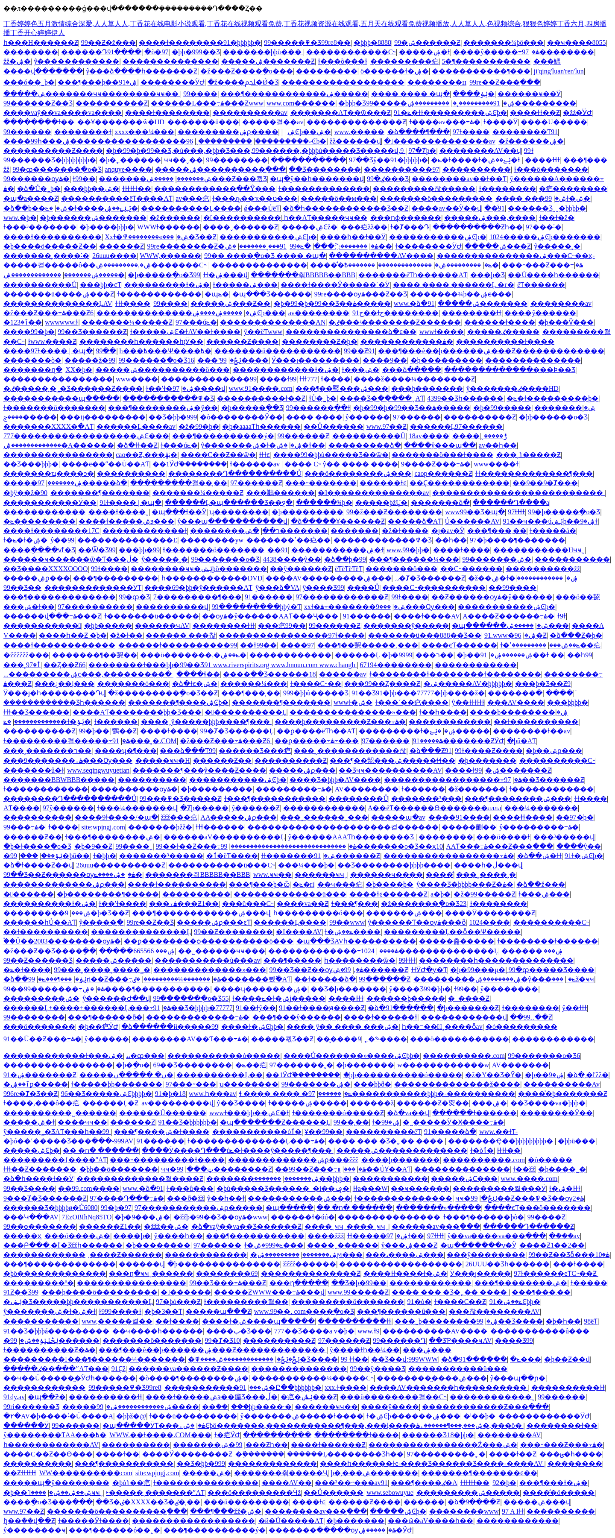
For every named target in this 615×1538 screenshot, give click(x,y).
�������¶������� (99, 492)
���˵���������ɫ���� (167, 1159)
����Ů (363, 587)
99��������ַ (237, 160)
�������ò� (32, 360)
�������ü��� (203, 122)
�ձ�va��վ (408, 1112)
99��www (347, 922)
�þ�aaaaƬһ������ (261, 426)
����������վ (172, 606)
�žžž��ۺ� (166, 1226)
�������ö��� (401, 568)
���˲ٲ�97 (22, 664)
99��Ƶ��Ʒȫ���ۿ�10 (568, 1254)
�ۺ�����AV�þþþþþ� (468, 683)
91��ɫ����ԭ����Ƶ (322, 1007)
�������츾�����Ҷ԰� (281, 1472)
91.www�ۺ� (510, 635)
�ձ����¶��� (418, 131)
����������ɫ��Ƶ (261, 398)
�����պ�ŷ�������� (56, 1482)
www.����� (359, 131)
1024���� (489, 922)
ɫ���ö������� (551, 169)
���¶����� (292, 960)
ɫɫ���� (590, 798)
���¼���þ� (306, 865)
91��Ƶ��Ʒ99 (20, 1292)
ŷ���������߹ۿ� (539, 827)
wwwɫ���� (441, 331)
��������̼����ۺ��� (432, 1378)
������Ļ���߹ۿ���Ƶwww (207, 103)
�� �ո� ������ (101, 1150)
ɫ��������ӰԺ (428, 246)
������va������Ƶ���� (188, 1368)
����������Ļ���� (191, 208)
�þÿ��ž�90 (25, 492)
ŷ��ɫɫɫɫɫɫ (468, 702)
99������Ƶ (303, 435)
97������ (417, 417)
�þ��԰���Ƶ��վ (567, 1359)
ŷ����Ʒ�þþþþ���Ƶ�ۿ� (464, 884)
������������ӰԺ (544, 1416)
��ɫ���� (177, 1321)
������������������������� (518, 492)
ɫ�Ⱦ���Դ (409, 227)
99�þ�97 (116, 1207)
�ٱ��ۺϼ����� (35, 1084)
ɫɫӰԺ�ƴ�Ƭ (429, 969)
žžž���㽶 (179, 817)
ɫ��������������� (205, 1482)
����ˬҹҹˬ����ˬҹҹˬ (346, 1226)
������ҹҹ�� (326, 1406)
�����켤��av (272, 122)
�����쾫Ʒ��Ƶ (282, 1039)
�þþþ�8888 (372, 42)
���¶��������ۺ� (520, 1282)
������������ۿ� (406, 341)
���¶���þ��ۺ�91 (97, 82)
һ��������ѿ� (359, 960)
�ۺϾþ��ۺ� (309, 131)
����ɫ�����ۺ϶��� (126, 521)
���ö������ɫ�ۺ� (394, 71)
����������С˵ (557, 760)
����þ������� (400, 1159)
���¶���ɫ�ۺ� (553, 1482)
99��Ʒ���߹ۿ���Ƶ (227, 1282)
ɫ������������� (324, 188)
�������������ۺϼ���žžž (293, 1159)
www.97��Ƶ (386, 426)
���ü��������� (246, 1502)
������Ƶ (121, 246)
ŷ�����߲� (101, 922)
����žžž (326, 1235)
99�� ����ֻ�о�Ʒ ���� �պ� (265, 255)
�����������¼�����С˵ (313, 1378)
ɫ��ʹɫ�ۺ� (170, 388)
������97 (386, 740)
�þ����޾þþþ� (106, 227)
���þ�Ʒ (487, 274)
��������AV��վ (480, 150)
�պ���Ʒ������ (271, 294)
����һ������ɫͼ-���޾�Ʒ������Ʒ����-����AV (432, 1463)
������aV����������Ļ (224, 837)
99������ (27, 131)
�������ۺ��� (404, 913)
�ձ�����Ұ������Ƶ (338, 521)
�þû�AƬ (521, 740)
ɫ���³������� (39, 227)
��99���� (512, 587)
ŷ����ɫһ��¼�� (365, 1349)
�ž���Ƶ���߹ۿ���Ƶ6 (48, 312)
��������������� (389, 1217)
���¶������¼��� (414, 559)
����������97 (401, 169)
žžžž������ (309, 1264)
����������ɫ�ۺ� (49, 903)
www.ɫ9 (368, 1331)
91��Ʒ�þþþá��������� (56, 1331)
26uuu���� (114, 255)
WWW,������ (170, 255)
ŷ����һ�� (178, 1235)
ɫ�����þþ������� (116, 1084)
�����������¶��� (481, 71)
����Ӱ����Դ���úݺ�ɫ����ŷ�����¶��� (237, 1150)
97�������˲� (301, 1065)
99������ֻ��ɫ (318, 407)
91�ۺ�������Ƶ (39, 1074)
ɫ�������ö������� (54, 407)
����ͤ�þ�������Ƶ (562, 1093)
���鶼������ (280, 492)
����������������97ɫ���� (292, 635)
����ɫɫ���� (523, 817)
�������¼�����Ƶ (127, 322)
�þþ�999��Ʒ (196, 52)
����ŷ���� (390, 1406)
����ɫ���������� (52, 236)
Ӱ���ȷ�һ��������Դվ (54, 693)
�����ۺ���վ (537, 1502)
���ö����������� (459, 1039)
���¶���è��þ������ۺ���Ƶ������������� (491, 350)
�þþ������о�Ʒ (553, 417)
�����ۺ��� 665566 (137, 951)
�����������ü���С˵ (221, 865)
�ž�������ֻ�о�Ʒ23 (423, 903)
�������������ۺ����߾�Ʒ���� (266, 1359)
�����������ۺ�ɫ (337, 550)
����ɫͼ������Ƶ (388, 894)
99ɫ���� (109, 568)
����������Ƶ (112, 103)
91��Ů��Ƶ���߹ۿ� (42, 1039)
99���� (200, 93)
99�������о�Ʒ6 (544, 1055)
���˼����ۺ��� (405, 1254)
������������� (272, 1463)
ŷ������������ (76, 61)
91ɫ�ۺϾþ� (584, 855)
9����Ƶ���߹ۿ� (436, 464)
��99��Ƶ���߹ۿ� (320, 1169)
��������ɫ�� (38, 122)
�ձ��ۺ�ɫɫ (539, 855)
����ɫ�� (117, 1454)
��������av (561, 303)
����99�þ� (29, 331)
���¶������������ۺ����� (294, 93)
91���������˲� (476, 103)
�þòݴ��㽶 (131, 1482)
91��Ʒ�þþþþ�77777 (193, 1007)
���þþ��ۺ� (91, 188)
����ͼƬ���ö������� (537, 1207)
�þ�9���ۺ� (142, 1217)
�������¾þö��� (503, 42)
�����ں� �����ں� (126, 1074)
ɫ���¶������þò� (483, 1217)
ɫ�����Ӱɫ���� (93, 1520)
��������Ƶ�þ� (319, 341)
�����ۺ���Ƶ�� (230, 303)
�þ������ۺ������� (93, 217)
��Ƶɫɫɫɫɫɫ (19, 1472)
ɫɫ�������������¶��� (534, 473)
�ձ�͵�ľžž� (588, 1074)
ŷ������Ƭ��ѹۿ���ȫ (417, 922)
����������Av (562, 1084)
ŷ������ (368, 417)
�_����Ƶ (468, 998)
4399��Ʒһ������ (465, 398)
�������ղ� (32, 369)
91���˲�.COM (144, 740)
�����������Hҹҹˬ (539, 550)
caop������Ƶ (443, 473)
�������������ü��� (290, 894)
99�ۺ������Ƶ (427, 42)
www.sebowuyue (389, 1492)
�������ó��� (133, 683)
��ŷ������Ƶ (301, 568)
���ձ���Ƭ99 (188, 750)
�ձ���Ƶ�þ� (576, 635)
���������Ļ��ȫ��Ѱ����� (452, 931)
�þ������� (487, 760)
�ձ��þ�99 (345, 559)
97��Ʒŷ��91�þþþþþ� (388, 160)
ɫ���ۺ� (360, 369)
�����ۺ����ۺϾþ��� (238, 312)
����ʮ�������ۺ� (261, 989)
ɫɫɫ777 (308, 379)
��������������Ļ (141, 931)
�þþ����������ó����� (402, 1074)
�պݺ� (217, 294)
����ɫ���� (461, 550)
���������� (476, 169)
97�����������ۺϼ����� (199, 1207)
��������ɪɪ (436, 82)
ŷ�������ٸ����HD (512, 388)
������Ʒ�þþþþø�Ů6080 (50, 1207)
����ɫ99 (278, 379)
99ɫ (528, 150)
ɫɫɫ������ (220, 827)
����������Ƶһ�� (478, 227)
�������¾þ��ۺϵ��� (461, 294)
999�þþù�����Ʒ (315, 693)
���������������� (58, 379)
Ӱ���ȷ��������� (316, 360)
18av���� (429, 435)
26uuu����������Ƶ (120, 865)
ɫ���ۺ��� (544, 894)
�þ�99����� (502, 407)
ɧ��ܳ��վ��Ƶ (29, 1520)
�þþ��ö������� (118, 1169)
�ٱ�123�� (22, 322)
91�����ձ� (450, 1131)
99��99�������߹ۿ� (54, 989)
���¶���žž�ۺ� (225, 1511)
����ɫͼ (308, 1502)
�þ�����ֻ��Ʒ (252, 407)
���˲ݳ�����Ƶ (528, 454)
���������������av (439, 141)
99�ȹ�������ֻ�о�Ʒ (57, 169)
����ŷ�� (578, 846)
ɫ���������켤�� (246, 1301)
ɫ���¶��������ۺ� (112, 837)
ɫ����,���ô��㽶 (41, 1103)
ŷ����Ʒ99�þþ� (420, 989)
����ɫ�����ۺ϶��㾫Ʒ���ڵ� (212, 1396)
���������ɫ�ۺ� (167, 284)
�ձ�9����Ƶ (474, 1502)
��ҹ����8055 (576, 42)
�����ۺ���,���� (490, 217)
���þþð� (372, 1084)
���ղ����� (298, 1282)
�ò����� (550, 1159)
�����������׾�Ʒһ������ (64, 702)
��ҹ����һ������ (157, 1331)
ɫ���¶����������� (274, 798)
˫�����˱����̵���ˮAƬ (155, 1492)
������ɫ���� (499, 322)
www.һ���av (212, 1093)
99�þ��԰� (94, 731)
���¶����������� (255, 1235)
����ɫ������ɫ (380, 1017)
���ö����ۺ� (77, 1235)
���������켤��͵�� (178, 482)
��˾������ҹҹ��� (221, 951)
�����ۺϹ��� (464, 1178)
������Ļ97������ (456, 426)
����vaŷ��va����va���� (62, 112)
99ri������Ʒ (31, 1406)
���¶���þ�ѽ (259, 884)
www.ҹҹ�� (272, 874)
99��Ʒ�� (22, 587)
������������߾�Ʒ (383, 540)
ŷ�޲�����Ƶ (255, 807)
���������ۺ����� (468, 1492)
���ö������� (39, 1026)
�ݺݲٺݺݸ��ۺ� (31, 1340)
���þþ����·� (261, 1406)
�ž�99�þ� (199, 426)
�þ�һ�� (563, 1321)
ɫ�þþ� (104, 855)
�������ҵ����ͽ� (48, 473)
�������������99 (209, 379)
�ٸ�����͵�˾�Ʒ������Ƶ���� (73, 388)
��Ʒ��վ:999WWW (404, 1359)
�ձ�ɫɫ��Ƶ (137, 445)
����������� (308, 160)
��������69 (227, 1273)
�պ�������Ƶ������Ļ (275, 1122)
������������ (44, 512)
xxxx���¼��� (144, 131)
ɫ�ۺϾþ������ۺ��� (413, 1416)
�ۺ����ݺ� (118, 874)
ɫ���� (336, 379)
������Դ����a (511, 502)
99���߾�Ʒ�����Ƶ (180, 798)
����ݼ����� (30, 417)
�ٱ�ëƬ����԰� (232, 855)
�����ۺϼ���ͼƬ (214, 922)
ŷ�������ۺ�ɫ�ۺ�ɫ (49, 1311)
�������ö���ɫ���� (442, 454)
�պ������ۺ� (500, 625)
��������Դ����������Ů (235, 473)
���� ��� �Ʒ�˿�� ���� (386, 1141)
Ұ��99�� (324, 1131)
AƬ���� (21, 807)
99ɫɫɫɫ (407, 960)
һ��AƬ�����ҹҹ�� (325, 217)
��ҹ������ (420, 1188)
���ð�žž (185, 1198)
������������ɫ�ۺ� (286, 369)
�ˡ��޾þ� (479, 1416)
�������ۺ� (564, 407)
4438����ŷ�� (292, 559)
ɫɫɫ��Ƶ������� (39, 1169)
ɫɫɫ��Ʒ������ (36, 712)
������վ (141, 1264)
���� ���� (314, 417)
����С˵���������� (434, 587)
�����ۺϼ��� (36, 578)
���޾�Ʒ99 (514, 1340)
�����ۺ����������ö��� (163, 369)
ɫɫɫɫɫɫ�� (136, 188)
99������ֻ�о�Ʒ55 (190, 998)
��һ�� (451, 540)
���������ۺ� (458, 265)
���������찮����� (424, 188)
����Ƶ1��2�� (552, 1245)
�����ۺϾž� (309, 227)
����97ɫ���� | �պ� (48, 350)
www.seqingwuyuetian (98, 770)
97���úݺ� (196, 322)
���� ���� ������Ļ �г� (453, 284)
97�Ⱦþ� (422, 150)
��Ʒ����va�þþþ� (548, 1103)
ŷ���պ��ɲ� (517, 1378)
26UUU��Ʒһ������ (508, 1264)
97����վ (199, 388)
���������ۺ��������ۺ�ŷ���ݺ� (494, 979)
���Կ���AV (31, 1217)
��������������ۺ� (177, 312)
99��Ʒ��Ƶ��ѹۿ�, (316, 969)
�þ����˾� (562, 1169)
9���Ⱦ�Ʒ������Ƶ (45, 1198)
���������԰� (326, 71)
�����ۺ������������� (402, 1150)
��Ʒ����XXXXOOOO (45, 568)
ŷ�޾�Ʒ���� (241, 1103)
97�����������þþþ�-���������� (411, 1093)
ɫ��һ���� (443, 712)
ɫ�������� (507, 188)
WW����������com (85, 1472)
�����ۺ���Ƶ (498, 246)
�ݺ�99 (300, 246)
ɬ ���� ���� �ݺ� (295, 1093)
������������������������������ (288, 846)
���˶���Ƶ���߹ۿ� (542, 265)
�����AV (299, 931)
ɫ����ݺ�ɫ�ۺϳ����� (278, 998)
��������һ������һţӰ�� (141, 341)
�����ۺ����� (114, 960)
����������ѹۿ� (134, 789)
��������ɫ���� (356, 1434)
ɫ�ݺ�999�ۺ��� (274, 1245)
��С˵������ (471, 568)
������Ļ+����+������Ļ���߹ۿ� (87, 1007)
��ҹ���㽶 (340, 884)
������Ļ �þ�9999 (374, 655)
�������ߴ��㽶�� (288, 540)
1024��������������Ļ (429, 951)
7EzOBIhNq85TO (86, 1217)
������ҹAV (162, 625)
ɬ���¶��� (354, 903)
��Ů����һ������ (553, 274)
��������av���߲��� (316, 1511)
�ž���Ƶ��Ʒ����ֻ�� (49, 951)
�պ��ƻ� (47, 1396)
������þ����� (405, 998)
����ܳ (559, 693)
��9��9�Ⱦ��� (545, 482)
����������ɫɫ (354, 1321)
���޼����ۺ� (489, 1103)
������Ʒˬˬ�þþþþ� (547, 208)
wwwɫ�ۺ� (353, 702)
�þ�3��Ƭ (163, 1311)
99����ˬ (133, 846)
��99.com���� (89, 1188)
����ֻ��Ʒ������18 (269, 674)
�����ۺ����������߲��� (220, 169)
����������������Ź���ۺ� (443, 1444)
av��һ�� (498, 445)
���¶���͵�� (496, 530)
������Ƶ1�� (110, 1226)
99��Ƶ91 (359, 350)
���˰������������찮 (350, 750)
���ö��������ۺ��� (358, 473)
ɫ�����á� (553, 530)
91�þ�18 (170, 1093)
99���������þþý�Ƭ (256, 606)
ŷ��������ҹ (34, 1530)
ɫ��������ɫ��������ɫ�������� (455, 674)
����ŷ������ (540, 312)
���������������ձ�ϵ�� (351, 331)
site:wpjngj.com (103, 827)
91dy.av (14, 1396)
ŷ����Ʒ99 (323, 587)
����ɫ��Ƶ (512, 1454)
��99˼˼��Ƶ (531, 1017)
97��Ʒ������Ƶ (544, 779)
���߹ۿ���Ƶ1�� (184, 903)
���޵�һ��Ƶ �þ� (73, 635)
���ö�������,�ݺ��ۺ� (193, 655)
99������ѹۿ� (36, 178)
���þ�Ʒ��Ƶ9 (543, 683)
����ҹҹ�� (82, 1122)
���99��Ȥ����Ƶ (382, 683)
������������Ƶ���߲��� (485, 1406)
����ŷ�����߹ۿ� (496, 52)
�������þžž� (160, 827)
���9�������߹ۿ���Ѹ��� (387, 606)
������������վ (464, 1017)
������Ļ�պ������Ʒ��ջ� (229, 502)
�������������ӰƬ (92, 587)
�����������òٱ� (257, 1131)
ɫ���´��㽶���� (411, 702)
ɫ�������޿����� (551, 789)
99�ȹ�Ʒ (134, 597)
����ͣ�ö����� (558, 1492)
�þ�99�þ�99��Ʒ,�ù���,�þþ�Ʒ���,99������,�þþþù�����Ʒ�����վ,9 (255, 150)
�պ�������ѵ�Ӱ (478, 1245)
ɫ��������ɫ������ (547, 941)
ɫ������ (116, 721)
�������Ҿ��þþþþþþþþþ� (501, 1141)
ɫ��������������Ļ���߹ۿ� (256, 1141)
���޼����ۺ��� (427, 1349)
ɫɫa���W (370, 1188)
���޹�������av (250, 112)
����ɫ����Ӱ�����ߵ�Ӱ (335, 284)
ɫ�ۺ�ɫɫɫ (564, 1188)
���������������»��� (353, 712)
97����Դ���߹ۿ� (127, 1198)
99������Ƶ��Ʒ (38, 103)
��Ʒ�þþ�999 (173, 417)
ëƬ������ (541, 284)
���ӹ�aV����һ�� (431, 1520)
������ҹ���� (386, 874)
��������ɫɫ (471, 312)
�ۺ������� (286, 530)
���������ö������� (347, 1301)
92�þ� (504, 1482)
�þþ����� (108, 625)
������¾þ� (324, 502)
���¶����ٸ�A (424, 1482)
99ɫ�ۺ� (567, 198)
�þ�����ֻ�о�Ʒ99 (164, 274)
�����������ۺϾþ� (268, 236)
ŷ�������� (509, 989)
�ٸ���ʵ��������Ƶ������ (394, 322)
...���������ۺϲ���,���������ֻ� (88, 674)
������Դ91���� (101, 52)
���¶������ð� (105, 1017)
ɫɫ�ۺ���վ (225, 274)
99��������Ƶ (224, 1169)
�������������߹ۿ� (197, 1017)
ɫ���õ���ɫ (342, 61)
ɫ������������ (159, 294)
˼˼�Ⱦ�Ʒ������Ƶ (430, 578)
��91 (277, 550)
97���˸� (544, 227)
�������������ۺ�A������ (58, 445)
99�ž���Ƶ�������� (394, 512)
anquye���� (128, 169)
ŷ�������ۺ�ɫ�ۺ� (251, 445)
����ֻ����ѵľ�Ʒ (39, 550)
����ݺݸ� (474, 93)
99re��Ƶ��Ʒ (150, 922)
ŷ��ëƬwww (263, 331)
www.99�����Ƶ (358, 1292)
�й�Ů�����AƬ (291, 1520)
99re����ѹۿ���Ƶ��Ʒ (360, 294)
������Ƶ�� (222, 760)
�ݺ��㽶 (250, 1065)
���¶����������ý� (223, 435)
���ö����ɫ (503, 837)
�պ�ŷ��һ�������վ (317, 178)
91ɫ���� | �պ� (130, 502)
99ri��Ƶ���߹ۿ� (124, 979)
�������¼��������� (177, 979)
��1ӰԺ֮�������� (189, 464)
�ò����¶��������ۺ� (194, 1378)
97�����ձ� (82, 482)
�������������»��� (209, 969)
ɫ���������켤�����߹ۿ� (66, 740)
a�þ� (440, 894)
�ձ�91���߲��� (400, 1007)
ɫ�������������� (403, 1198)
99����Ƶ (546, 1217)
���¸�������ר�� (47, 750)
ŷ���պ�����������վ (232, 521)
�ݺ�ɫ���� (27, 969)
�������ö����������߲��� (117, 1511)
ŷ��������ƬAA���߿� (54, 1434)
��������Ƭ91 (525, 131)
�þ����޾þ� (389, 884)
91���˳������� (263, 246)
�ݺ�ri (303, 884)
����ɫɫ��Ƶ (535, 112)
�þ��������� (446, 360)
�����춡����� (456, 941)
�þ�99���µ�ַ (477, 969)
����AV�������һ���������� (448, 1387)
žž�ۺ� (17, 61)
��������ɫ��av (531, 731)
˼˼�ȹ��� (145, 1055)
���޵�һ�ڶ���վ (488, 865)
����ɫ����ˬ (118, 512)
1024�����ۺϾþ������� (544, 236)
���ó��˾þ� (29, 82)
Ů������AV (472, 521)
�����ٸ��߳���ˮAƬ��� (55, 1368)
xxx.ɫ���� (345, 1387)
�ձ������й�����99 (169, 1026)
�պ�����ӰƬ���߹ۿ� (153, 1425)
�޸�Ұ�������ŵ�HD (120, 122)
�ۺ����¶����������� (146, 989)
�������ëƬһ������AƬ (412, 274)
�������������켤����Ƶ (139, 1178)
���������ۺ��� (47, 913)
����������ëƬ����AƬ (117, 198)
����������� (42, 625)
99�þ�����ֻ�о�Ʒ (564, 512)
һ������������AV (51, 1444)
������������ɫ (144, 530)
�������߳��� (340, 246)
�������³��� (426, 798)
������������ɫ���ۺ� (63, 1055)
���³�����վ (563, 837)
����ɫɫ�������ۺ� (298, 855)
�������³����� (161, 855)
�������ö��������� (436, 198)
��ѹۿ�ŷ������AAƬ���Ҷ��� (271, 616)
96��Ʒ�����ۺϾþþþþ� (106, 1093)
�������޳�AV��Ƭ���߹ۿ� (190, 1039)
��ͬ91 (494, 208)
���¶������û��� (401, 1311)
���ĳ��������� (103, 417)
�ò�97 (156, 52)
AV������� (520, 1065)
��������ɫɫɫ (224, 625)
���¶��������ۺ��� (518, 798)
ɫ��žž (524, 1169)
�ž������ (174, 217)
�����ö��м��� (339, 198)
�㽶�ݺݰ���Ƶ (309, 1396)
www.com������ (300, 103)
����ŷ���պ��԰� (440, 445)
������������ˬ (492, 1396)
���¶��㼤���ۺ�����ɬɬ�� (392, 760)
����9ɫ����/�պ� (116, 817)
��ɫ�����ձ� (325, 979)
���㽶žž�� (363, 227)
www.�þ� (20, 217)
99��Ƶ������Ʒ (38, 960)
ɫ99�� (84, 178)
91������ (269, 597)
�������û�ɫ (33, 770)
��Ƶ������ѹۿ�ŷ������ (492, 597)
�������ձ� (440, 502)
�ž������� (477, 789)
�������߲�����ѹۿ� (332, 1530)
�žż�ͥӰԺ (577, 112)
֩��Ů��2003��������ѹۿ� (62, 941)
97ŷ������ (68, 807)
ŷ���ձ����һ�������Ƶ (141, 71)
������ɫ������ (474, 1112)
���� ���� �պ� (410, 93)
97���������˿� (446, 1454)
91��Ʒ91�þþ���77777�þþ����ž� (418, 693)
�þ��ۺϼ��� (554, 750)
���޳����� (575, 1463)
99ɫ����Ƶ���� (489, 750)
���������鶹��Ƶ (124, 731)
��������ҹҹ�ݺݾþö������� (199, 568)
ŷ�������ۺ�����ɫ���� (301, 1416)
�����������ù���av (207, 960)
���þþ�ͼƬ (100, 284)
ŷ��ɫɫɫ (574, 1007)
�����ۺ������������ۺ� (117, 1406)
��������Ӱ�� (556, 1112)
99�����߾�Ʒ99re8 (124, 1387)
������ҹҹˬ (321, 874)
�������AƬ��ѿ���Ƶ (340, 112)
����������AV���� (381, 255)
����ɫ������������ (59, 645)
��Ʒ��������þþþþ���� (394, 865)
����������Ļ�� (219, 1074)
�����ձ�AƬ (415, 521)
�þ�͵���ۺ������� (374, 1472)
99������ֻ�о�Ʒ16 (156, 360)
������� (354, 530)
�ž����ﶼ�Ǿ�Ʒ (243, 82)
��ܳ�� (215, 1406)
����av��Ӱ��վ (446, 208)
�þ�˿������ (130, 160)
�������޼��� (197, 1444)
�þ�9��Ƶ (93, 846)
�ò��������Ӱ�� (241, 417)
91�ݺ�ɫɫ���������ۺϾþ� (450, 112)
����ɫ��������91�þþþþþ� (200, 42)
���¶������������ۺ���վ (201, 913)
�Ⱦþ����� (204, 807)
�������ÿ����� (406, 625)
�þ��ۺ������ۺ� (495, 655)
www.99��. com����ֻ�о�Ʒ (304, 1311)
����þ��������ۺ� (519, 712)
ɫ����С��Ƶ (460, 1301)
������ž (372, 1103)
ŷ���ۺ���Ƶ (409, 1245)
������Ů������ (162, 1112)
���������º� (38, 1282)
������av (342, 674)
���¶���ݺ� (55, 979)
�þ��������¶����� (108, 894)
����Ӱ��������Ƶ (490, 913)
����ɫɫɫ (542, 160)
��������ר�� (235, 530)
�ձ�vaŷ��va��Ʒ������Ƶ (246, 1226)
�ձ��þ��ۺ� (35, 208)
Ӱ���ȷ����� (480, 1273)
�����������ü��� (457, 1368)
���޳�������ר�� (435, 655)
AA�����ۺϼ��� (238, 817)
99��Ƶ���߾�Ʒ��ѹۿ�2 (527, 1198)
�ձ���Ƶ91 (431, 750)
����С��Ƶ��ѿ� (218, 454)
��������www (464, 1511)
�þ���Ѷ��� (566, 322)
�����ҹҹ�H (162, 760)
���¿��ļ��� (64, 683)
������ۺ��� (532, 951)
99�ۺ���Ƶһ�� (254, 1444)
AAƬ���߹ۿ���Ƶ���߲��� (499, 846)
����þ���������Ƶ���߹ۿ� (340, 721)
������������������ (342, 82)
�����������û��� (539, 1331)
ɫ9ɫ (561, 616)
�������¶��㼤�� (94, 655)
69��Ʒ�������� (192, 1065)
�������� (30, 52)
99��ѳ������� (39, 1226)
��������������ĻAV (57, 303)
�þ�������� (158, 1245)
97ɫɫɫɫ (516, 512)
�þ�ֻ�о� (133, 1065)
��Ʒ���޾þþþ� (31, 464)
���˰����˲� (486, 874)
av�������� (318, 312)
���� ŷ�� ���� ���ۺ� (342, 1026)
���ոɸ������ (405, 217)
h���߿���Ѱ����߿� (165, 350)
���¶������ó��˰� (114, 1530)
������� (28, 894)
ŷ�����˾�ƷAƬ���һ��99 (57, 1131)
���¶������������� (59, 597)
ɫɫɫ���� (132, 303)
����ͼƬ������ (459, 645)
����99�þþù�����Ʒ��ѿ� (331, 454)
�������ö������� (152, 1340)
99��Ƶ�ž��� (108, 42)
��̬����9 (338, 1039)
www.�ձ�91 (414, 303)
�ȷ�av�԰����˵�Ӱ (447, 530)
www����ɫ (496, 464)
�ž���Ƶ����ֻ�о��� (246, 71)
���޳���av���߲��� (436, 1226)
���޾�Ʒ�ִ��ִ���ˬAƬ (382, 398)
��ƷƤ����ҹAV (460, 1340)
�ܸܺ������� (259, 1454)
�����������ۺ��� (299, 1198)
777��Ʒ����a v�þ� (314, 1331)
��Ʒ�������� (325, 169)
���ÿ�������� (486, 1254)
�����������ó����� (223, 1055)
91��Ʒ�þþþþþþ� (187, 1122)
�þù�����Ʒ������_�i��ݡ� (283, 1188)
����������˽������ (59, 1112)
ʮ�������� (239, 512)
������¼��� (253, 683)
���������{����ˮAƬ (55, 1159)
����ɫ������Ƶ (328, 1444)
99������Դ (399, 1340)
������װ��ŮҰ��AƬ (374, 1169)
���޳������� (29, 855)
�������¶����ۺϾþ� (178, 702)
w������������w (443, 1065)
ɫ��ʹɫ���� (122, 903)
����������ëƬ (383, 1131)
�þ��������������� (223, 1264)
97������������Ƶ (342, 597)
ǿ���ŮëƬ (262, 208)
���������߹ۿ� (294, 789)
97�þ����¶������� (517, 540)
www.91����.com (261, 388)
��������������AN (272, 322)
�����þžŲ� (381, 502)
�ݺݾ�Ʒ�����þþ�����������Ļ (78, 1301)
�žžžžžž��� (26, 655)
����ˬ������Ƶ (240, 227)
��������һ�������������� (496, 960)
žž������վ (355, 141)
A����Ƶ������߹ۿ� (508, 616)
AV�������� (366, 789)
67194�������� (396, 664)
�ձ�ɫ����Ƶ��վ (38, 865)
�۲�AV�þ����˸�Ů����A (58, 1416)
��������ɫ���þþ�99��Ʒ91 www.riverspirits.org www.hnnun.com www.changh (222, 664)
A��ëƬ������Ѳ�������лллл (434, 807)
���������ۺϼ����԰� (228, 131)
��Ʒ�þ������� (348, 989)
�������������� (170, 61)
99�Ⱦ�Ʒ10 (222, 1340)
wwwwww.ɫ (61, 322)
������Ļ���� (290, 922)
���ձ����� (411, 369)
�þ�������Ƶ (468, 1007)
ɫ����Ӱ (500, 122)
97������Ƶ (256, 482)
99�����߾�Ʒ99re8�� (307, 42)
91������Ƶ (347, 855)
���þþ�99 (139, 550)
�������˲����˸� (46, 255)
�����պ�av (398, 817)
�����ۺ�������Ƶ (268, 61)
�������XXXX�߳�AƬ (48, 426)
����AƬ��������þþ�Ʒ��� (137, 712)
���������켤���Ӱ (499, 1188)
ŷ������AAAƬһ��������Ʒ (352, 837)
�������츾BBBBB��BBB (303, 274)
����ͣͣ (439, 874)
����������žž (543, 568)
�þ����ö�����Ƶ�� (49, 246)
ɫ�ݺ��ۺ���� (353, 931)
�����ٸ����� (503, 331)
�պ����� (289, 1207)
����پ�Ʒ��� (238, 1331)
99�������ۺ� (496, 559)
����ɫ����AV (427, 616)
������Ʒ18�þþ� (438, 1434)
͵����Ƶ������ (125, 1254)
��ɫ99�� (258, 645)
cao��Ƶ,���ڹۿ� (146, 454)
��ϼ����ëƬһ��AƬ (316, 731)
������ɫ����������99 (177, 645)
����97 (297, 645)
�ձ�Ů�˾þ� (39, 188)
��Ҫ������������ (460, 482)
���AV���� (515, 702)
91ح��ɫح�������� (395, 312)
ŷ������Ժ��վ (116, 998)
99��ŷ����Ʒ (377, 1368)
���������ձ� (364, 445)
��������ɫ (82, 131)
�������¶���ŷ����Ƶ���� (199, 770)
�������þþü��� (263, 52)
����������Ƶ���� (53, 150)
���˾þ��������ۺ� (446, 1321)
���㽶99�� (282, 625)
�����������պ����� (61, 398)
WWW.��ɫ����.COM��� (160, 1434)
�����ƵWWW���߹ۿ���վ (269, 1292)
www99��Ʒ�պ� (475, 512)
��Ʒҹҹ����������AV (390, 770)
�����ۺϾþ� (31, 1150)
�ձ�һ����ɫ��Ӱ (38, 1178)
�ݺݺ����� (460, 731)
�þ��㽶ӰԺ (98, 1026)
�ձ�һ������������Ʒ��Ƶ (345, 208)
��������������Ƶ (356, 122)
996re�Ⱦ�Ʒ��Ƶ (30, 1093)
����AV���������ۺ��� (329, 578)
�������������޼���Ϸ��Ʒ (509, 369)
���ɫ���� (578, 1264)
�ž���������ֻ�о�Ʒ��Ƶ (163, 693)
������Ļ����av (136, 426)
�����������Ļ (246, 712)
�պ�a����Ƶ (30, 198)
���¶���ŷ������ (296, 1017)
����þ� (132, 1235)
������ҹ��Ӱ (529, 93)
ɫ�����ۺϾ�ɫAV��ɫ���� (185, 331)
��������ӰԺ (173, 82)
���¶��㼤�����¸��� (368, 645)
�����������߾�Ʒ (168, 398)
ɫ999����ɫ (120, 1311)
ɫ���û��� (190, 1188)
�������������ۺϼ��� (64, 884)
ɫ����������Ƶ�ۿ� (49, 1349)
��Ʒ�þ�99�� (359, 1282)
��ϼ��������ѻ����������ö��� (208, 941)
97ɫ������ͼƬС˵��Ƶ (556, 1273)
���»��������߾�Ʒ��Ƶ (170, 236)
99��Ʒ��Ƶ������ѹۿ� (69, 874)
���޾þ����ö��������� (99, 1292)
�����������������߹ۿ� (452, 779)
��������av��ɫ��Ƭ (459, 178)
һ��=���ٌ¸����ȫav (442, 1026)
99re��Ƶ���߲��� (504, 82)
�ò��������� (521, 1026)
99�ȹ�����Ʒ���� (551, 969)
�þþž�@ (131, 1416)
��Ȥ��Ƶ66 (64, 664)
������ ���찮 (181, 635)
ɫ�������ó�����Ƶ (338, 1112)
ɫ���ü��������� (193, 1416)
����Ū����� (554, 122)
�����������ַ (242, 217)
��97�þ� (575, 817)
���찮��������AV (494, 1311)
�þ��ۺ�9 (544, 1074)
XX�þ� (78, 369)
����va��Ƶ (302, 903)
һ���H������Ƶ (40, 42)
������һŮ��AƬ (39, 922)
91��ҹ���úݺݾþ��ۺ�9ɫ (550, 521)
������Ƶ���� (242, 341)
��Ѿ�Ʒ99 (97, 550)
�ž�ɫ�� (126, 635)
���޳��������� (349, 1169)
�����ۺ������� (91, 274)
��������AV (509, 1434)
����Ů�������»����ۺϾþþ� (352, 1055)
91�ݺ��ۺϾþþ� (514, 1301)
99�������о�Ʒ (225, 559)
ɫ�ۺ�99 (386, 1122)
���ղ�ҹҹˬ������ (151, 1273)
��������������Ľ (127, 540)
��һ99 (579, 655)
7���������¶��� (197, 597)
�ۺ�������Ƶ (518, 770)
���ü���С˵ (248, 903)
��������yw (211, 540)
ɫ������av (255, 464)
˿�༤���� (385, 1039)
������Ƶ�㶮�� (433, 1103)
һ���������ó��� (318, 913)
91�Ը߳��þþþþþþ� (281, 1387)
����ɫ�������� (167, 112)
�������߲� (515, 693)
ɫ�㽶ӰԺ (227, 1434)
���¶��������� (115, 578)
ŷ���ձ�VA (277, 587)
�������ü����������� (277, 350)
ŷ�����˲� (557, 246)
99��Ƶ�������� (233, 931)
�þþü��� (576, 1141)
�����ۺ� (206, 1472)
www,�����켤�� (117, 1321)
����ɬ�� (198, 674)
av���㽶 (192, 198)
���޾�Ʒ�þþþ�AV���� (335, 779)
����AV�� (287, 1482)
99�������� (34, 1017)
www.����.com (529, 1178)
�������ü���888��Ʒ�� (424, 635)
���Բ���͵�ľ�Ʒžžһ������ (63, 1245)
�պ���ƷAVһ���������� (356, 941)
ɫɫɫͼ (264, 454)
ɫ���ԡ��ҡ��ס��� (254, 198)
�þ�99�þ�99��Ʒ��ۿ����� (332, 303)
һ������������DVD (212, 578)
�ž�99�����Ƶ (484, 894)
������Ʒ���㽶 (255, 750)
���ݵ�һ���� (570, 1454)
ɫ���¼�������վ (137, 807)
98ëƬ (590, 1321)
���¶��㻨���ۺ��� (342, 388)
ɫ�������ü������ (151, 616)
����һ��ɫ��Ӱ (353, 236)
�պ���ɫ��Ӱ (179, 512)
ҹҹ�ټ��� (187, 1169)
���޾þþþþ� (567, 702)
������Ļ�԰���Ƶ (110, 1103)
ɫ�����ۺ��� (245, 284)
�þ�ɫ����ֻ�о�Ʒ (37, 846)
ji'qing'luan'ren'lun (559, 71)
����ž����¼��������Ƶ (414, 379)
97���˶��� (190, 1084)
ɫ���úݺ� (179, 445)
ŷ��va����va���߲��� (496, 1235)
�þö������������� (54, 1273)
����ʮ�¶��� (126, 750)
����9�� (385, 360)
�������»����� (438, 1207)
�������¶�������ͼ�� (479, 1472)
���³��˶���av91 (351, 1482)
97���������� (95, 606)
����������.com (464, 1055)
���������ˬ (224, 141)
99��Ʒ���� (29, 1188)
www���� (137, 379)
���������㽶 (404, 61)
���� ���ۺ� (530, 198)
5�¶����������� (486, 61)
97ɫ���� (471, 131)
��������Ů (358, 798)
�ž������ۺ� (531, 141)
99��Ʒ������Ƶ (92, 331)
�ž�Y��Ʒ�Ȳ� (493, 1074)
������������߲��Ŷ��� (214, 188)
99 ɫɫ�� (354, 1359)
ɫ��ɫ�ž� (556, 217)
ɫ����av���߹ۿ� (444, 122)
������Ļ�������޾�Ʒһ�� (345, 1454)
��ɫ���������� (536, 721)
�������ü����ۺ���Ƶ (58, 294)
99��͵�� (351, 1122)
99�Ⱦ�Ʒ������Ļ (237, 731)
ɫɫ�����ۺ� (377, 1235)
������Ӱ (26, 1425)
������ (329, 1093)
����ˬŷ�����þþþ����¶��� (206, 721)
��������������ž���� (457, 1084)
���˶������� (321, 482)
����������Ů (40, 284)
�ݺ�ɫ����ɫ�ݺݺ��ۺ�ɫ (476, 160)
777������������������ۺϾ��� (86, 435)
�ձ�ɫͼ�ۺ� (194, 683)
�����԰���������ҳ (22, 1235)
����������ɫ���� (505, 341)
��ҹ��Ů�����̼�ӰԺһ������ (69, 1378)
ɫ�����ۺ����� (307, 1103)
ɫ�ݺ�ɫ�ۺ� (25, 540)
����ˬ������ (342, 1245)
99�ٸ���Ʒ (388, 178)
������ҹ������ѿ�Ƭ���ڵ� (70, 559)
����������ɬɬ (105, 1396)
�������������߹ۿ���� (333, 951)
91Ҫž (118, 1368)
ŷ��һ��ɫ (226, 1198)
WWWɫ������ (168, 227)
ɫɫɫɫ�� (509, 1150)
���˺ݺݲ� (219, 360)
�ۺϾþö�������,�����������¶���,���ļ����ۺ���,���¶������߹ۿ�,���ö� (353, 1425)
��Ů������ (333, 426)
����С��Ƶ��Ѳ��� (48, 1454)
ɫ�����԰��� (589, 1282)
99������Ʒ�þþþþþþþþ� (49, 160)
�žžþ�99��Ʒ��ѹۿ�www (220, 1217)
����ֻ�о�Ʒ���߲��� (48, 1502)
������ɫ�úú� (303, 1217)
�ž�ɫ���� (405, 530)
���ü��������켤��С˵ (393, 1396)
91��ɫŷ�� (256, 1007)
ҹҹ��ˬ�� (183, 160)
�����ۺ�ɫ (424, 52)
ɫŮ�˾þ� (323, 398)
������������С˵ (351, 52)
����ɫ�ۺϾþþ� (252, 1026)
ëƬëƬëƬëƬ (348, 568)
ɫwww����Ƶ (52, 341)
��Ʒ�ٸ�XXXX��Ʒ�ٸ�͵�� (148, 1502)
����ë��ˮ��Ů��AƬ (105, 464)
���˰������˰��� (324, 817)
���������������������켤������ (343, 827)
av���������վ (177, 1103)
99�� (106, 350)
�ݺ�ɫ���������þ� (552, 398)
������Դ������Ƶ (528, 1226)
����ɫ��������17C (51, 530)
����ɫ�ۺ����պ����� (258, 1321)
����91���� (459, 817)
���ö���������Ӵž (254, 1492)
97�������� (558, 52)
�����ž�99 (89, 360)
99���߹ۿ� (24, 827)
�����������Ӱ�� (50, 502)
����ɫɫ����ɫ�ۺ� (405, 1273)
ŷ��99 (62, 540)
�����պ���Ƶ (218, 1311)
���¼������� (541, 807)
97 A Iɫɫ (513, 1511)
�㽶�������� (573, 188)
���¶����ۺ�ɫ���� (161, 1131)
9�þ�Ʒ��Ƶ (97, 913)
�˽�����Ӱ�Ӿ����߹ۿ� (453, 1122)
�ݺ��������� (39, 521)
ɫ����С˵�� (316, 683)
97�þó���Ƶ (178, 1301)
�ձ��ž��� (540, 884)
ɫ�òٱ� (482, 1150)
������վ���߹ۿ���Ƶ (52, 616)
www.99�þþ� (408, 550)
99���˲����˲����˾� (102, 969)
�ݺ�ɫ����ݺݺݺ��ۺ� (91, 208)
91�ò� (419, 1301)
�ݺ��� (525, 1359)
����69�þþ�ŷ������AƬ (198, 587)
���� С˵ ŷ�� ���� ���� (341, 464)
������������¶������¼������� (94, 1359)
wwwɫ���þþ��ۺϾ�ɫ (249, 1112)
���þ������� (427, 388)
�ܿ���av (564, 1235)
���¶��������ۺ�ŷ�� (163, 407)
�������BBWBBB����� (58, 779)
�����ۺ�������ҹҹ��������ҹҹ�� (91, 93)
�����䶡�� (469, 827)
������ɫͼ (383, 482)
